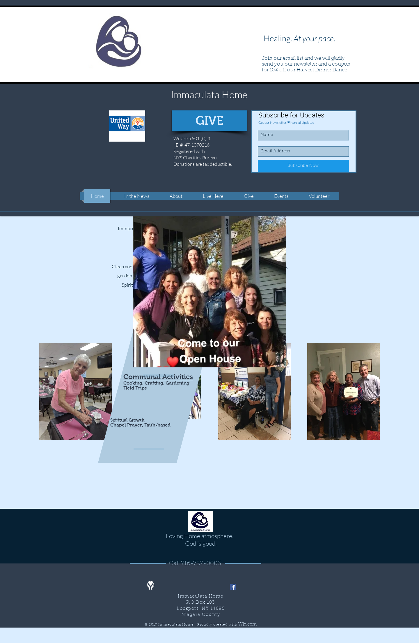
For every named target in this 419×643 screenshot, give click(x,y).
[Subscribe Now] (303, 166)
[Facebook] (233, 587)
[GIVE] (209, 120)
